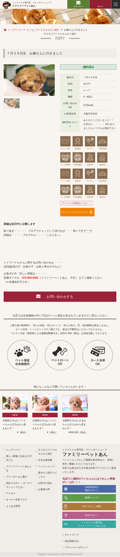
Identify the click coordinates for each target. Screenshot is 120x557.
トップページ (15, 30)
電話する (100, 6)
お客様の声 (41, 489)
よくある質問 (13, 506)
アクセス (10, 493)
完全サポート (90, 515)
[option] (29, 80)
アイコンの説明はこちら (75, 203)
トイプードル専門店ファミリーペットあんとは (90, 524)
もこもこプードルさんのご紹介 (42, 30)
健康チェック (90, 498)
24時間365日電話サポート (90, 489)
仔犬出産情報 (43, 460)
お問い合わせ (78, 6)
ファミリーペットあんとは (17, 468)
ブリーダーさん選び (16, 477)
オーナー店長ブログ (16, 499)
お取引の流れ (43, 483)
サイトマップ (68, 535)
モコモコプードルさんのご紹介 (44, 452)
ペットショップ (44, 466)
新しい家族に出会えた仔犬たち (17, 458)
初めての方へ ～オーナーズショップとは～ (18, 485)
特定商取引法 (68, 541)
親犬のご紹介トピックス (44, 474)
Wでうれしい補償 (89, 507)
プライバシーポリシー (72, 548)
